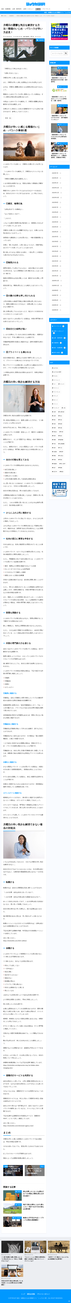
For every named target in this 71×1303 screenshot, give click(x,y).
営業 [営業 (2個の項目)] (54, 427)
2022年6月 (56, 212)
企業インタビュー (28, 9)
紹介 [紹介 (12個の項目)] (54, 467)
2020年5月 (56, 305)
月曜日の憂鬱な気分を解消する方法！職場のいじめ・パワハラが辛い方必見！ (35, 15)
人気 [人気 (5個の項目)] (64, 408)
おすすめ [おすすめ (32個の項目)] (55, 368)
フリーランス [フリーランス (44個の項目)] (56, 392)
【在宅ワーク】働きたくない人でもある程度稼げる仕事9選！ (58, 1258)
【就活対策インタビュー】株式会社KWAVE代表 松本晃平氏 (59, 79)
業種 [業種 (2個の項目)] (54, 455)
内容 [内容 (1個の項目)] (54, 423)
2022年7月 (56, 207)
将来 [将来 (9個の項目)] (54, 435)
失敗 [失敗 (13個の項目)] (61, 427)
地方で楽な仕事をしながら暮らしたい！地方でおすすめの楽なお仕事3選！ (33, 1207)
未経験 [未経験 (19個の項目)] (55, 451)
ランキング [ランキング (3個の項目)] (56, 408)
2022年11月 (57, 193)
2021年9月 (56, 237)
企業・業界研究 (16, 9)
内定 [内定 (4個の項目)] (61, 419)
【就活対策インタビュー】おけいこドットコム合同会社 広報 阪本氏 (59, 98)
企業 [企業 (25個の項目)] (54, 415)
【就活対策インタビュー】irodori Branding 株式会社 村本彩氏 (59, 136)
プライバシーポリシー (43, 1294)
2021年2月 (56, 271)
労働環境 (38, 9)
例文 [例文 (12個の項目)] (54, 419)
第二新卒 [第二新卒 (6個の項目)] (63, 463)
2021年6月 (56, 251)
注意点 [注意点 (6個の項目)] (61, 455)
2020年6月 (56, 300)
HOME (4, 15)
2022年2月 (56, 232)
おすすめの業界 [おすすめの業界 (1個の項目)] (57, 372)
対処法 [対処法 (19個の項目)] (55, 431)
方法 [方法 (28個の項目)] (61, 447)
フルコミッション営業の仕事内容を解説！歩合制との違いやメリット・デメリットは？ (35, 1259)
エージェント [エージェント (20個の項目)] (56, 380)
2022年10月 (57, 198)
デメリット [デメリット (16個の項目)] (56, 388)
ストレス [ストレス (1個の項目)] (62, 384)
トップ (23, 1294)
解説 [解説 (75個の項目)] (62, 471)
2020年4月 (56, 310)
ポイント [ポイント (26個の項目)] (55, 400)
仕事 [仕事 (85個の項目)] (54, 412)
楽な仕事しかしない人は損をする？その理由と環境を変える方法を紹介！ (33, 1193)
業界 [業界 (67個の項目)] (62, 451)
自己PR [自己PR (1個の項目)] (55, 471)
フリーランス (46, 9)
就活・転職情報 (5, 9)
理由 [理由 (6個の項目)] (61, 459)
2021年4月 (56, 261)
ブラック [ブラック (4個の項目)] (55, 396)
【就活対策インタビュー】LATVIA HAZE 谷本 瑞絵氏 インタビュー (59, 117)
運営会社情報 (31, 1294)
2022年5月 (56, 217)
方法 (33, 36)
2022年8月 (56, 202)
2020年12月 (57, 281)
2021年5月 (56, 256)
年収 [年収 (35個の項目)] (54, 443)
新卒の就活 (58, 353)
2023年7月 (56, 173)
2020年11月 (57, 286)
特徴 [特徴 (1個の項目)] (54, 459)
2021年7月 (56, 246)
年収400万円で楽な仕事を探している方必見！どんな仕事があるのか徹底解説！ (12, 1282)
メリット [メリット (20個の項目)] (55, 404)
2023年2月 (56, 178)
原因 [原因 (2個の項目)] (61, 423)
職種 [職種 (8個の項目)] (61, 467)
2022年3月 (56, 227)
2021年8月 (56, 242)
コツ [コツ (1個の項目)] (54, 384)
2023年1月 (56, 183)
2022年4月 (56, 222)
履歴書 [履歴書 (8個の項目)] (61, 439)
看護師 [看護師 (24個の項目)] (55, 463)
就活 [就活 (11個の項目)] (61, 435)
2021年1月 (56, 276)
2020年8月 (56, 290)
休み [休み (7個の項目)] (61, 415)
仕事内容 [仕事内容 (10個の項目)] (62, 412)
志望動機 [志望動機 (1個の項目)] (62, 443)
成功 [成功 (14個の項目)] (54, 447)
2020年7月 (56, 295)
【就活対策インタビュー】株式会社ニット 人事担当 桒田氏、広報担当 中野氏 (59, 155)
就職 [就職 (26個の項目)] (54, 439)
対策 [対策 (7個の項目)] (62, 431)
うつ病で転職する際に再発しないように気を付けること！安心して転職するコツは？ (11, 1259)
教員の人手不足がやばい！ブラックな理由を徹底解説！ (33, 1219)
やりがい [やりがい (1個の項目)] (55, 376)
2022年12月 (57, 188)
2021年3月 (56, 266)
